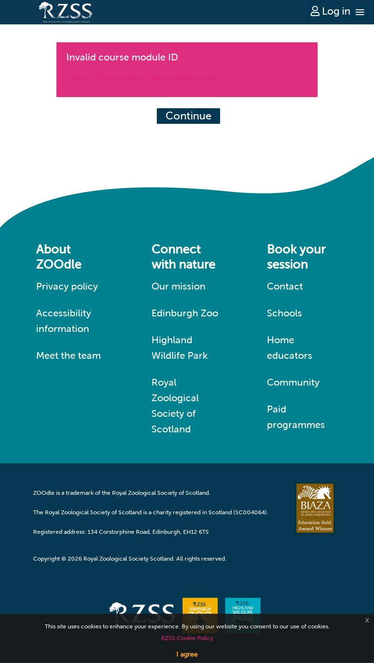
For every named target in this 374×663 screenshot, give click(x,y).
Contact (285, 286)
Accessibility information (63, 321)
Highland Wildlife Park (179, 347)
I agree (187, 654)
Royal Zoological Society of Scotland (175, 405)
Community (293, 382)
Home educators (289, 347)
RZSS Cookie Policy (187, 638)
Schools (284, 313)
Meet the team (68, 355)
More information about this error (142, 77)
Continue (188, 116)
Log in (331, 11)
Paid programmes (296, 417)
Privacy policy (67, 286)
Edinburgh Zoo (184, 313)
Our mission (178, 286)
